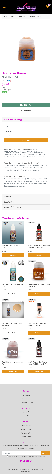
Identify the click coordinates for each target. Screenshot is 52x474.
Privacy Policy (26, 429)
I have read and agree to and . (26, 456)
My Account (26, 395)
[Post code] (26, 136)
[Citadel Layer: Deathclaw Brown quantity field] (26, 99)
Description (8, 197)
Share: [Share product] (7, 81)
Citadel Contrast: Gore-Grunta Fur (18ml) (39, 285)
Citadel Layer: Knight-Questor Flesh (12, 363)
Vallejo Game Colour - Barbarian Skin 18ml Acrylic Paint (39, 246)
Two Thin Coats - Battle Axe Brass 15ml (12, 324)
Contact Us (26, 416)
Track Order (26, 399)
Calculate (26, 140)
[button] (26, 110)
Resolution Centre (26, 402)
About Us (26, 412)
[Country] (26, 131)
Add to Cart (26, 105)
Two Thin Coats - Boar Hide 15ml (11, 246)
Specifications (9, 202)
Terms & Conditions (28, 456)
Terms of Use (26, 425)
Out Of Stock (13, 294)
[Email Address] (21, 453)
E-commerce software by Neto (35, 469)
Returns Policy (26, 433)
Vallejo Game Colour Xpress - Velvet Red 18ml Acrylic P (38, 363)
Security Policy (26, 437)
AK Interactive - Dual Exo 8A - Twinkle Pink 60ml (38, 324)
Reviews (12, 207)
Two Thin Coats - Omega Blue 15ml (12, 285)
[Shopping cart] (47, 6)
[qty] (26, 127)
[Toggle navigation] (4, 6)
